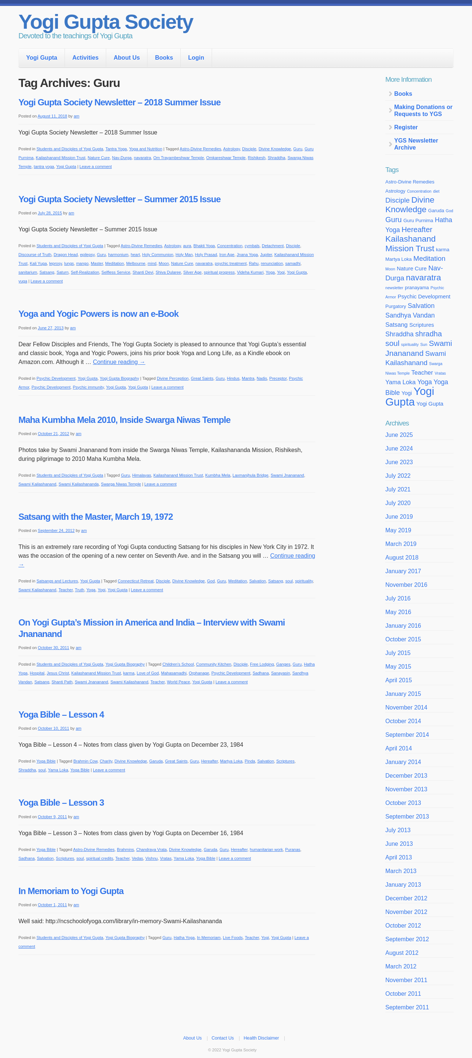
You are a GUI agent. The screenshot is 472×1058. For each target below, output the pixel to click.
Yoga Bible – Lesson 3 (61, 802)
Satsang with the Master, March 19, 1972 (95, 517)
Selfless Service (115, 272)
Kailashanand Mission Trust (61, 157)
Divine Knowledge (274, 149)
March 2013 (401, 871)
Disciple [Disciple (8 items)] (397, 200)
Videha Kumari (250, 272)
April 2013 (398, 857)
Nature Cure (99, 157)
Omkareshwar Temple (226, 157)
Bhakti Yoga (204, 246)
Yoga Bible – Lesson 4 (61, 714)
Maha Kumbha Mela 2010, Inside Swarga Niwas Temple (124, 420)
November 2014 (406, 707)
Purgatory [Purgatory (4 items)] (395, 306)
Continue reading (119, 362)
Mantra (248, 378)
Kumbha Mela (217, 475)
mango (82, 263)
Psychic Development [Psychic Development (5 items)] (424, 296)
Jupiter (266, 254)
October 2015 (403, 639)
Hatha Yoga (184, 937)
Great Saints (202, 378)
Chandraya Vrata (151, 849)
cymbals (251, 246)
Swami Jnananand (287, 475)
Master (97, 263)
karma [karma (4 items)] (442, 249)
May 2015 (398, 666)
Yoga (270, 272)
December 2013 (406, 776)
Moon (164, 263)
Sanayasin (280, 673)
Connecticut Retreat (135, 581)
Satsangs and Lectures (57, 581)
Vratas (165, 858)
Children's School (178, 664)
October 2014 (403, 721)
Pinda (249, 761)
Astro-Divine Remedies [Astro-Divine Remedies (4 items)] (409, 182)
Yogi (281, 272)
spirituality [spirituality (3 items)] (410, 344)
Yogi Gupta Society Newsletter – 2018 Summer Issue (119, 102)
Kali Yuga (38, 263)
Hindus (233, 378)
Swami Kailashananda (79, 484)
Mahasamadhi (174, 673)
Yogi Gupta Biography (119, 378)
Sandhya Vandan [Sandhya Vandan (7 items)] (410, 315)
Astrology (231, 149)
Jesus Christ (58, 673)
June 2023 (399, 462)
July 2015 (398, 653)
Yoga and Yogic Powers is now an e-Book (98, 314)
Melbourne (135, 263)
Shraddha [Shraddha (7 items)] (399, 334)
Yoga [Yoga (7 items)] (424, 382)
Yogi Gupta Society (105, 21)
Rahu (253, 263)
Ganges (283, 664)
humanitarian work (266, 849)
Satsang (46, 272)
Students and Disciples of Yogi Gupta (70, 149)
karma (129, 673)
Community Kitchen (213, 664)
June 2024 (399, 448)
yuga (22, 281)
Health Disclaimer (261, 1038)
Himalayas (141, 475)
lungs (69, 263)
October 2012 (403, 925)
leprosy (55, 263)
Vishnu (151, 858)
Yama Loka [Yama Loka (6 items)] (400, 382)
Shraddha (276, 157)
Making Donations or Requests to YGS (423, 110)
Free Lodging (262, 664)
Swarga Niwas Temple (121, 484)
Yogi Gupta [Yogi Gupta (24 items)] (409, 396)
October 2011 (403, 994)
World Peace (178, 682)
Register (406, 127)
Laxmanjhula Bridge (250, 475)
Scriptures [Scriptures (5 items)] (421, 325)
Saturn (62, 272)
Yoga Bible (46, 761)
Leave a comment (96, 166)
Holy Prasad (206, 254)
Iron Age (227, 254)
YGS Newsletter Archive (416, 144)
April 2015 (398, 680)
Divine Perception (172, 378)
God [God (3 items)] (449, 211)
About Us (127, 58)
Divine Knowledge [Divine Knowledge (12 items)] (409, 204)
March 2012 (401, 966)
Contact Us (223, 1038)
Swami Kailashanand (37, 484)
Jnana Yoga (247, 254)
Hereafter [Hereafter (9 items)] (417, 229)
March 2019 (401, 544)
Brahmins (125, 849)
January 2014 (403, 762)
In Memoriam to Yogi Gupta (71, 891)
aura (187, 246)
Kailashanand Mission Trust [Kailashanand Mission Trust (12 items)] (410, 243)
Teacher (66, 590)
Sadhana (261, 673)
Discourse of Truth (34, 254)
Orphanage (199, 673)
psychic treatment (231, 263)
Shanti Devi (142, 272)
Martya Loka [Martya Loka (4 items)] (398, 259)
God (211, 581)
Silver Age (192, 272)
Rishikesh (257, 157)
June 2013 (399, 844)
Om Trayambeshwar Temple (178, 157)
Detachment (273, 246)
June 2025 (399, 435)
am (76, 116)
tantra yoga (44, 166)
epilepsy (87, 254)
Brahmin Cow (85, 761)
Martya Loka (231, 761)
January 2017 (403, 571)
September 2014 (407, 735)
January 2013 (403, 885)
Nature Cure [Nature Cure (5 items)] (412, 268)
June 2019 (399, 517)
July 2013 (398, 830)
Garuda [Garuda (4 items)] (436, 210)
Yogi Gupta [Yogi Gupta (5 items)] (429, 404)
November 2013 (406, 789)
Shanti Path (62, 682)
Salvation (257, 581)
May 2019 (398, 530)
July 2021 (398, 489)
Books (164, 58)
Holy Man (184, 254)
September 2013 (407, 816)
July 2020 (398, 503)
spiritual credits (99, 858)
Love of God (148, 673)
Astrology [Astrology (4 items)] (395, 191)
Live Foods (233, 937)
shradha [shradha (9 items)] (428, 334)
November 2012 (406, 912)
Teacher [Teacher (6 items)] (422, 372)
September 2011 (407, 1007)
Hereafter (209, 761)
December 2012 (406, 898)
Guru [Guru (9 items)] (393, 220)
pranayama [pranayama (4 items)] (417, 287)
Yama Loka (58, 770)
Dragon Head (65, 254)
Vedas (137, 858)
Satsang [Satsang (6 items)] (396, 324)
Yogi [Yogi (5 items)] (407, 393)
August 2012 (402, 953)
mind (152, 263)
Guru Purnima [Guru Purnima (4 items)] (418, 220)
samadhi (293, 263)
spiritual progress (219, 272)
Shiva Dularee (168, 272)
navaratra (142, 157)
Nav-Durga (122, 157)
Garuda (156, 761)
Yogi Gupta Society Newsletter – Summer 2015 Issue (119, 199)
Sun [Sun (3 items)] (423, 344)
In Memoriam (209, 937)
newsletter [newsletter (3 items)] (394, 287)
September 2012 (407, 939)
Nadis (262, 378)
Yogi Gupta (41, 58)
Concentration (230, 246)
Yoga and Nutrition (145, 149)
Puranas (292, 849)
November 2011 (406, 980)
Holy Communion (157, 254)
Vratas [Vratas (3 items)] (440, 373)
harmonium (118, 254)
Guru (297, 149)
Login (196, 58)
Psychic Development (56, 378)
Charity (106, 761)
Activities (85, 58)
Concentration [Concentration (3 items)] (419, 191)
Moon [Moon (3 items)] (390, 269)
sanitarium (27, 272)
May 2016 (398, 612)
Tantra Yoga (116, 149)
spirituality (304, 581)
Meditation (114, 263)
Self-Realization (85, 272)
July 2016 (398, 598)
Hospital (37, 673)
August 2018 (402, 557)
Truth (79, 590)
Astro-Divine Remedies (200, 149)
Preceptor (278, 378)
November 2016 (406, 585)
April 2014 (398, 748)
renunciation (272, 263)
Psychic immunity (88, 387)
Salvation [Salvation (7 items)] (421, 305)
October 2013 (403, 803)
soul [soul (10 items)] (392, 343)
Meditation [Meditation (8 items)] (429, 258)
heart (135, 254)
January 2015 (403, 694)
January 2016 (403, 626)
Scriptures (285, 761)
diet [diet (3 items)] (436, 191)
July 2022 (398, 476)
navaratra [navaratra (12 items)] (423, 277)
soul (289, 581)
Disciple (249, 149)
